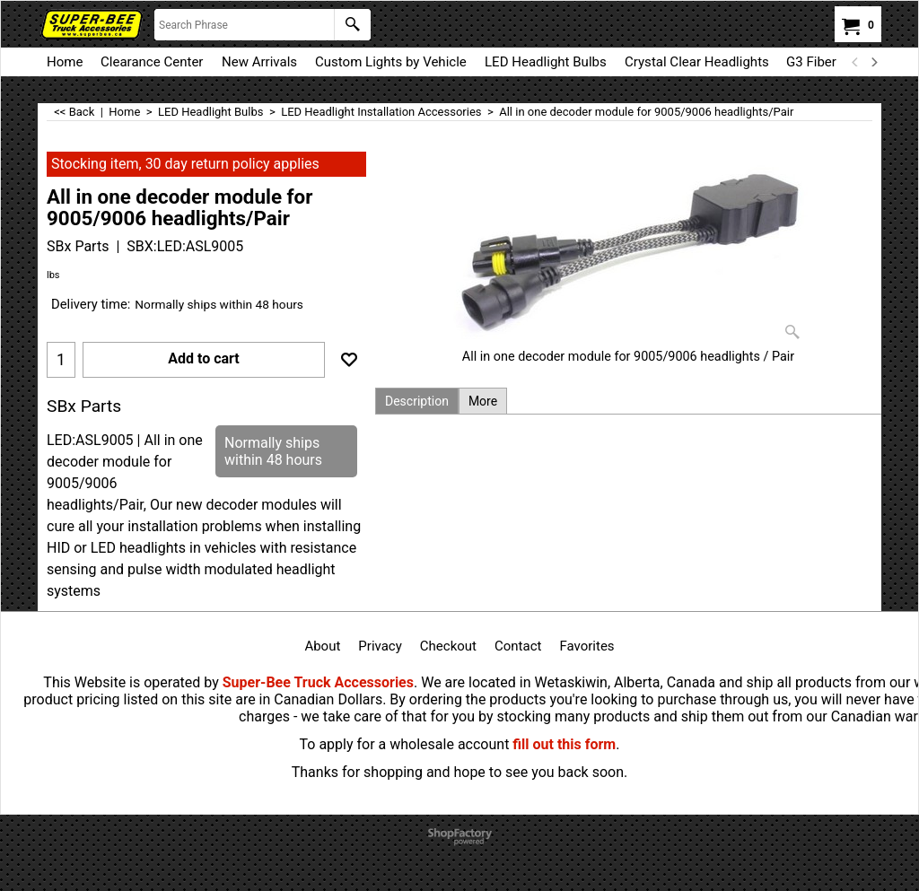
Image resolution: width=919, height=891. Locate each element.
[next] (873, 62)
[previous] (855, 62)
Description (417, 401)
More (482, 401)
